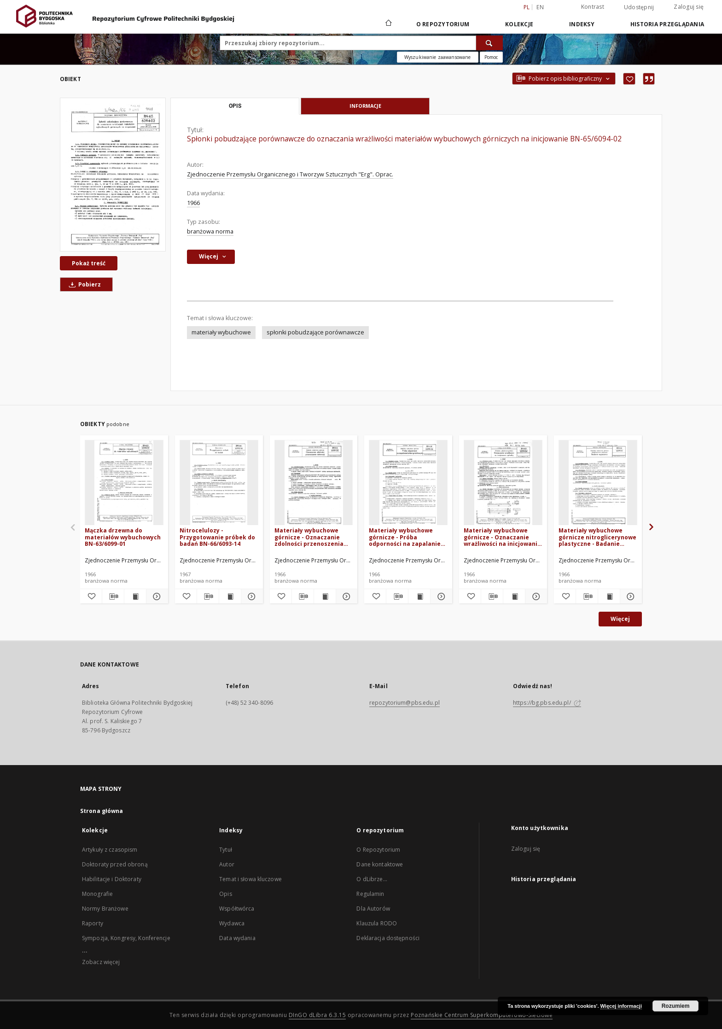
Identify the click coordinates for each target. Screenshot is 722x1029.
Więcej (620, 619)
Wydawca (232, 923)
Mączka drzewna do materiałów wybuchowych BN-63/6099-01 (123, 536)
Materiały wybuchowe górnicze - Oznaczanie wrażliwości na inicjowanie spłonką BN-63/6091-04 (502, 536)
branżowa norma (210, 231)
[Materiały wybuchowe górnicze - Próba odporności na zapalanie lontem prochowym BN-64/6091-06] (408, 483)
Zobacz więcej (101, 962)
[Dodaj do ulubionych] (629, 79)
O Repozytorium (378, 850)
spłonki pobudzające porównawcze (315, 332)
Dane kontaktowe (379, 864)
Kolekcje (519, 24)
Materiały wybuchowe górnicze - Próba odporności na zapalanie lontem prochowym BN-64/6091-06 (405, 536)
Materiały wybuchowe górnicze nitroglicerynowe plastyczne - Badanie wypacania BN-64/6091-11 (597, 536)
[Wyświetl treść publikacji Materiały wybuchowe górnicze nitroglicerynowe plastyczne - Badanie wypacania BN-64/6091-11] (609, 596)
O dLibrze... (371, 879)
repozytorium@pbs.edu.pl (404, 703)
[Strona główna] (388, 24)
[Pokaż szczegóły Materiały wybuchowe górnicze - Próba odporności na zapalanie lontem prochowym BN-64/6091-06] (440, 596)
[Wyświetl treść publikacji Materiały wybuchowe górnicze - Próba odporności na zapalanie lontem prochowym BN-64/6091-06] (419, 596)
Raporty (92, 923)
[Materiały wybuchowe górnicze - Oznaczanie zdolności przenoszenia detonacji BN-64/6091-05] (314, 483)
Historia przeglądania (667, 24)
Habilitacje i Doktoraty (111, 879)
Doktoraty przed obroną (115, 864)
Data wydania (237, 938)
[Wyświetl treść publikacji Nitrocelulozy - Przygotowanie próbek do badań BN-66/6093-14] (230, 596)
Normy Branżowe (105, 908)
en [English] (540, 7)
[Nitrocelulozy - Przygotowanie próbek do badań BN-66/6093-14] (219, 483)
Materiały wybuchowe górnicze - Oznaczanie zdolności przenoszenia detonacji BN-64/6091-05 (309, 536)
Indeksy (581, 24)
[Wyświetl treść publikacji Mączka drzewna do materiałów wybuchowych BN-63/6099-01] (135, 596)
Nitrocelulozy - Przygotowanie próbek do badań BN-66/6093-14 (217, 536)
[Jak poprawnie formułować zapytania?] (491, 57)
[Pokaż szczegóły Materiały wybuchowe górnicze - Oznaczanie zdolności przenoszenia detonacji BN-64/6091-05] (345, 596)
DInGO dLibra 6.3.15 (317, 1015)
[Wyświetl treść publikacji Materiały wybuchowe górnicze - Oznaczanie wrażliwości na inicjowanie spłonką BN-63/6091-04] (514, 596)
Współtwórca (236, 908)
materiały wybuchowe (221, 332)
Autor (226, 864)
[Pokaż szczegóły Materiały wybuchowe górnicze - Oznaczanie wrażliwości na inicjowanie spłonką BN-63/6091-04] (535, 596)
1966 (193, 203)
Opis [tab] (235, 106)
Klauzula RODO (376, 923)
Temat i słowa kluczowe (250, 879)
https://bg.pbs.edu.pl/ (547, 703)
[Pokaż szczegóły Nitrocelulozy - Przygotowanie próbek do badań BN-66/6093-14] (251, 596)
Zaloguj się (689, 7)
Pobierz (83, 284)
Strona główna (101, 811)
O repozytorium (443, 24)
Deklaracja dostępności (387, 938)
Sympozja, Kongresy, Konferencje (126, 938)
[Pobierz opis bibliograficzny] (113, 596)
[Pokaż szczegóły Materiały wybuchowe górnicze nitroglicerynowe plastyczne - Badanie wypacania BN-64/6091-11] (629, 596)
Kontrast (592, 7)
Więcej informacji (621, 1006)
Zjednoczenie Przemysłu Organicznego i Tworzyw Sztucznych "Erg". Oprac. (290, 174)
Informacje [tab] (365, 105)
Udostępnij (639, 7)
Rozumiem (676, 1006)
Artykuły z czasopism (109, 850)
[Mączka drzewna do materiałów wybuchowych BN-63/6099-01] (124, 483)
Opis (225, 894)
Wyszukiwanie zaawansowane (437, 57)
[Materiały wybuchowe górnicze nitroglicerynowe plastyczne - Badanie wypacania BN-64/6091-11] (598, 483)
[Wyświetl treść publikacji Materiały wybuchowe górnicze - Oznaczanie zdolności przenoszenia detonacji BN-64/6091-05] (325, 596)
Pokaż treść (88, 263)
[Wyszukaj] (489, 42)
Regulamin (370, 894)
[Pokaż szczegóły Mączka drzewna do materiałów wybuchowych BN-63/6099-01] (156, 596)
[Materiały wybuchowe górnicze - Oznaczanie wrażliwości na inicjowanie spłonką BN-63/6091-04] (503, 483)
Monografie (97, 894)
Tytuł (225, 850)
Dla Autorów (373, 908)
